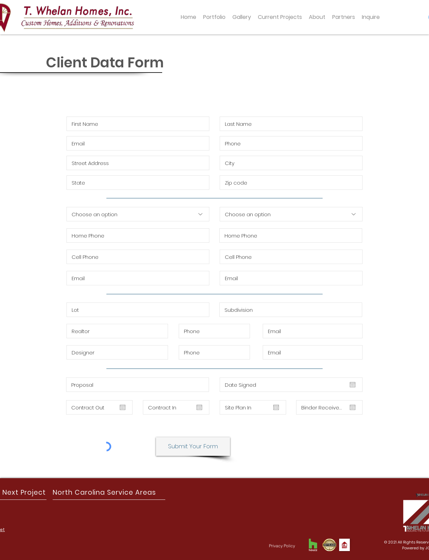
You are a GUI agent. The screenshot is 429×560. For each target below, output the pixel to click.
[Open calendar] (122, 407)
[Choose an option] (137, 214)
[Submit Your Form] (193, 446)
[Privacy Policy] (282, 545)
